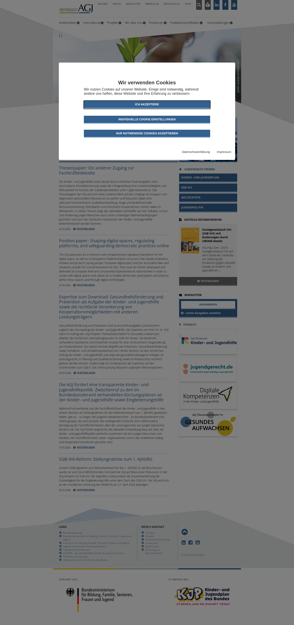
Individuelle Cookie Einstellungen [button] (147, 119)
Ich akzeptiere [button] (147, 104)
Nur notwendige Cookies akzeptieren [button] (147, 133)
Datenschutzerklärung (196, 152)
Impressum (224, 152)
